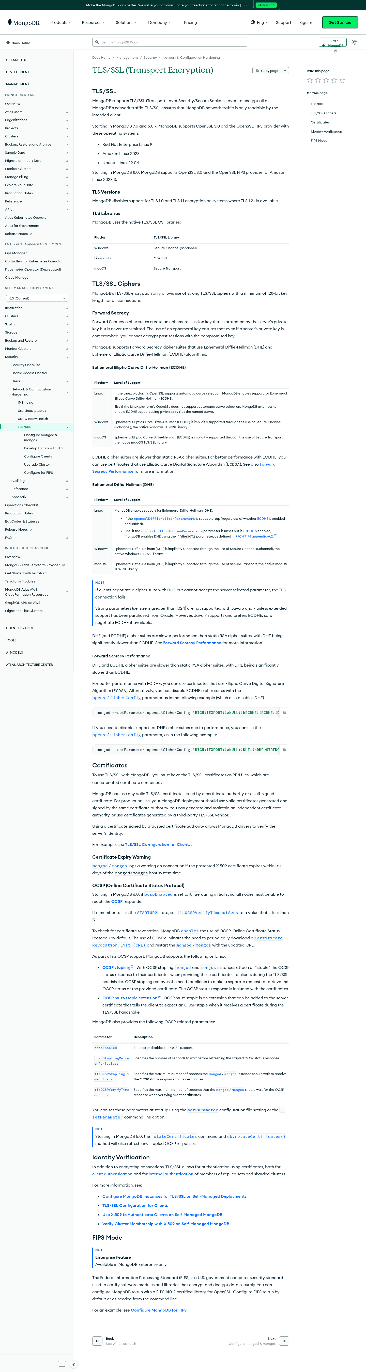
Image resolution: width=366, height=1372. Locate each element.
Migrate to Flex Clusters (23, 611)
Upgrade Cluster (37, 464)
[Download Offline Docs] (62, 1364)
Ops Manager (16, 253)
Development (17, 72)
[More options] (285, 70)
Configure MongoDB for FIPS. (159, 1309)
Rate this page (318, 71)
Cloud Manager (17, 277)
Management (17, 84)
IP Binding (25, 402)
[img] (310, 80)
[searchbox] (169, 42)
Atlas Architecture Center (29, 665)
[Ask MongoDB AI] (333, 42)
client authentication (112, 1173)
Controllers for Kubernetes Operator (34, 261)
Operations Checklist (21, 505)
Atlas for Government (22, 226)
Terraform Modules (20, 581)
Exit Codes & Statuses (22, 521)
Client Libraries (19, 628)
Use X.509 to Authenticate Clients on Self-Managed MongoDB (162, 1214)
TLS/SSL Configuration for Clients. (158, 843)
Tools (11, 640)
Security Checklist (25, 365)
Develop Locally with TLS (43, 448)
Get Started (340, 22)
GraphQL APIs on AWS (22, 603)
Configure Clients (38, 456)
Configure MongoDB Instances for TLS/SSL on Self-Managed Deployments (174, 1195)
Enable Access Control (29, 373)
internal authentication (171, 1173)
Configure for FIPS (38, 472)
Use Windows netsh (33, 419)
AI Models (14, 652)
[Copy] (284, 712)
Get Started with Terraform (26, 573)
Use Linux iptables (32, 410)
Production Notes (19, 513)
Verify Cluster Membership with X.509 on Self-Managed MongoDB (165, 1223)
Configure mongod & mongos (40, 437)
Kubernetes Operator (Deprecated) (33, 269)
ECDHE (262, 518)
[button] (259, 22)
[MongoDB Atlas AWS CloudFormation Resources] (36, 591)
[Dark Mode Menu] (354, 42)
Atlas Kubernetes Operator (26, 217)
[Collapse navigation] (74, 1364)
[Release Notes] (36, 234)
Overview (12, 104)
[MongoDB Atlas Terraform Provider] (36, 565)
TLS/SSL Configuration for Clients (135, 1204)
